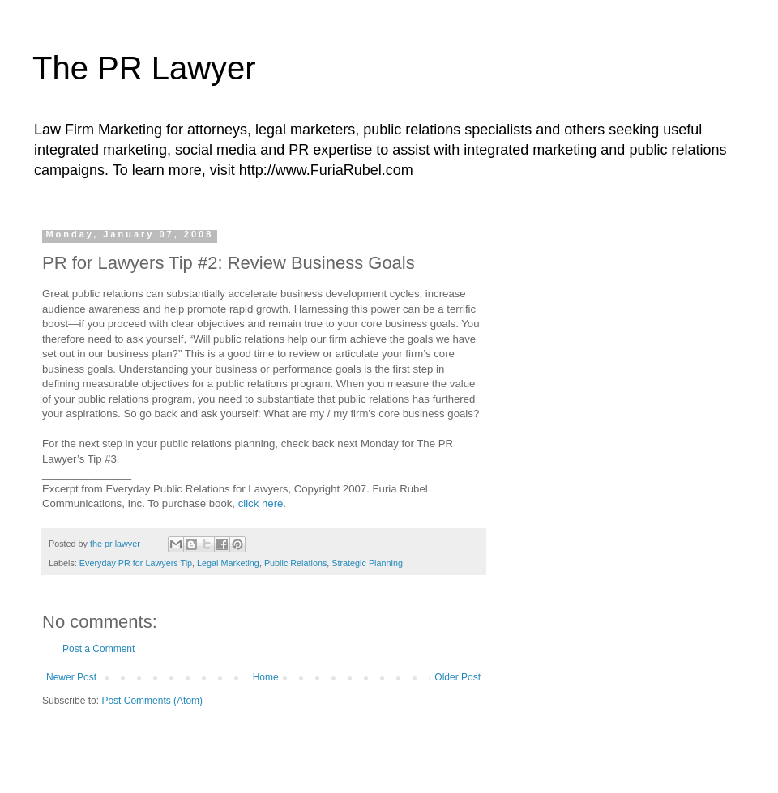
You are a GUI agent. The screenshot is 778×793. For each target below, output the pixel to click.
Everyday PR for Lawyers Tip (135, 563)
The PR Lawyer (144, 68)
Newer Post (71, 677)
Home (266, 677)
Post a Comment (98, 648)
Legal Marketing (228, 563)
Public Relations (295, 563)
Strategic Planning (367, 563)
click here (261, 503)
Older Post (457, 677)
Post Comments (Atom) (152, 700)
